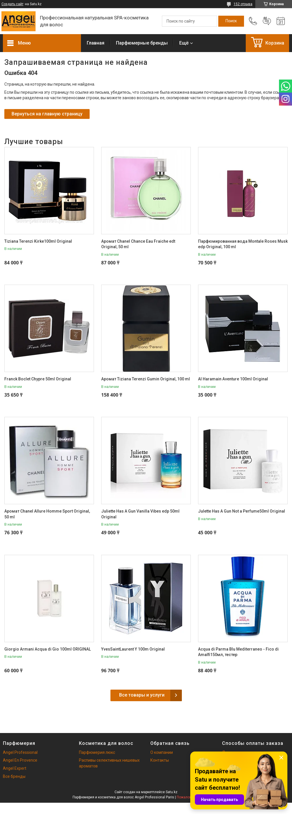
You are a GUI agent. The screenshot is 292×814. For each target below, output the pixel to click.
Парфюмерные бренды (142, 43)
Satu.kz (172, 792)
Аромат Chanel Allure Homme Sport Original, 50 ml (47, 514)
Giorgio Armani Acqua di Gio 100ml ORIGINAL (47, 649)
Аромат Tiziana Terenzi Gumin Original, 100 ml (145, 379)
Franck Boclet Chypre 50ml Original (37, 379)
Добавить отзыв (267, 21)
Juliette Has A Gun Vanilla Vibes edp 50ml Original (140, 514)
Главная (95, 43)
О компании (161, 752)
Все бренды (14, 776)
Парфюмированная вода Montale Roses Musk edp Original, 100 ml (243, 244)
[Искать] (231, 21)
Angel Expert (14, 768)
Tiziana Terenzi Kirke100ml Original (38, 241)
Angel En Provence (20, 760)
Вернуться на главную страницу (47, 114)
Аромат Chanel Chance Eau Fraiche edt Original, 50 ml (138, 244)
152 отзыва (243, 4)
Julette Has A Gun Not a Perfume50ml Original (241, 511)
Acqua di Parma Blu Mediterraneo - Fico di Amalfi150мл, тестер (238, 652)
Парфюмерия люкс (97, 752)
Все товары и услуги (142, 695)
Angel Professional (20, 752)
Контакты (159, 760)
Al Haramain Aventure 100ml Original (233, 379)
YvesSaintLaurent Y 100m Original (133, 649)
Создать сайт (12, 4)
